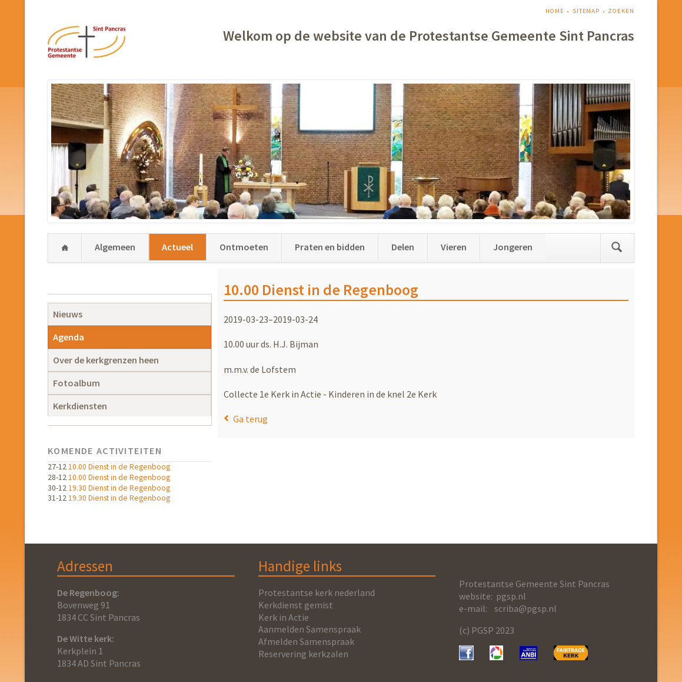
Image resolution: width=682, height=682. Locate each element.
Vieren (454, 247)
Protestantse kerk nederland (316, 592)
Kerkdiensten (80, 406)
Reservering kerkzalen (303, 654)
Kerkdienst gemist (295, 605)
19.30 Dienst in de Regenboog (119, 488)
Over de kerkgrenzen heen (106, 360)
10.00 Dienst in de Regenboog (119, 467)
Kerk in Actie (283, 617)
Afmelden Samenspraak (306, 641)
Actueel (177, 247)
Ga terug (250, 419)
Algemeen (115, 247)
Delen (402, 247)
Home (554, 11)
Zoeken (621, 11)
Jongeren (513, 247)
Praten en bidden (330, 247)
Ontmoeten (243, 247)
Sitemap (586, 11)
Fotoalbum (76, 383)
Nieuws (67, 314)
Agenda (68, 337)
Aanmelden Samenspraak (309, 629)
